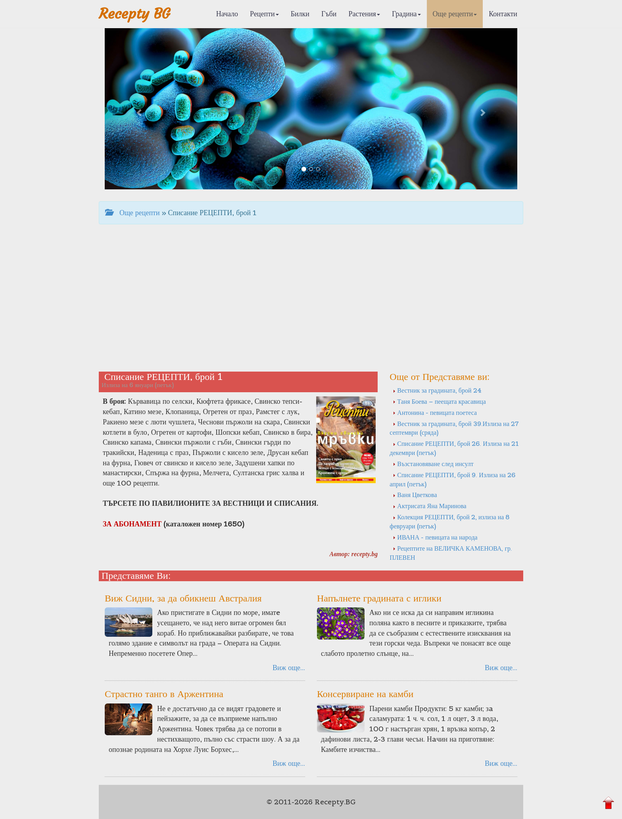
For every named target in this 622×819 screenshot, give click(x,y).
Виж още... (289, 667)
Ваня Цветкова (415, 495)
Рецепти (264, 13)
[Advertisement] (311, 304)
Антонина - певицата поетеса (435, 412)
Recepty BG (134, 14)
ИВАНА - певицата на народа (435, 537)
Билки (300, 13)
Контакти (503, 13)
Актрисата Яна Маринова (429, 506)
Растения (364, 13)
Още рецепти (455, 13)
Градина (406, 13)
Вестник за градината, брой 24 (437, 390)
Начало (227, 13)
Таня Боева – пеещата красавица (439, 401)
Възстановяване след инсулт (433, 464)
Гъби (329, 13)
